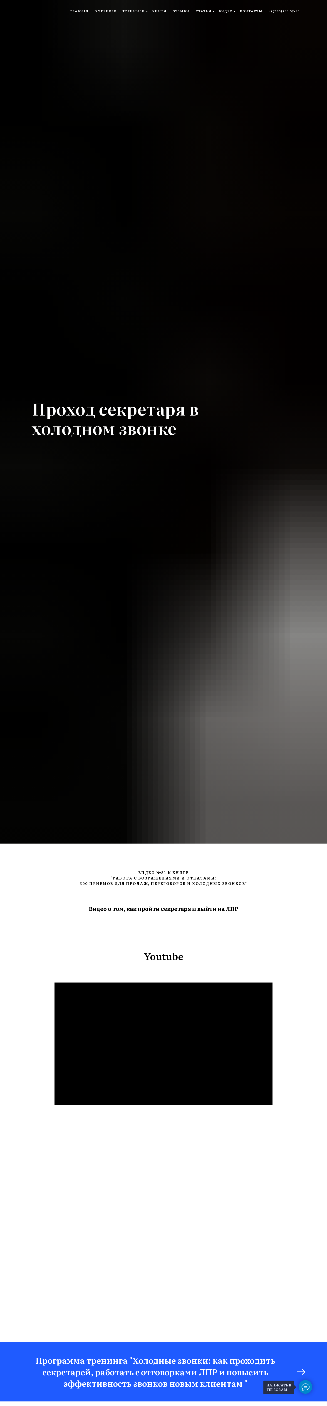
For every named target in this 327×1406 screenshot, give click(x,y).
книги (159, 11)
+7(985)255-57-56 (284, 11)
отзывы (181, 11)
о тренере (105, 11)
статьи (204, 11)
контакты (251, 11)
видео (226, 11)
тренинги (133, 11)
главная (79, 11)
